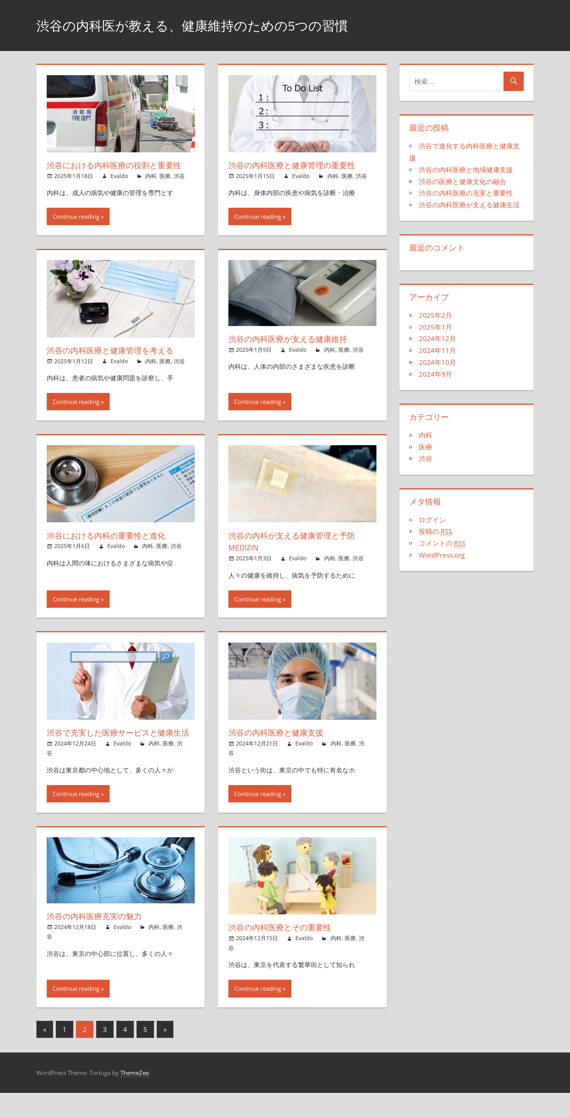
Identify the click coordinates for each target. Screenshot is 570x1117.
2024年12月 (437, 338)
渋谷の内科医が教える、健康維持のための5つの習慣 (206, 25)
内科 (150, 188)
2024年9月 (435, 374)
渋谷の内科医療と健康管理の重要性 (298, 165)
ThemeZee (134, 1097)
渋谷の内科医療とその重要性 (285, 951)
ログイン (432, 519)
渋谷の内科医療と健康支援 (281, 744)
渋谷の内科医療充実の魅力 (99, 940)
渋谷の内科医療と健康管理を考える (117, 362)
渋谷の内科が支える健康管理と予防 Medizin (299, 553)
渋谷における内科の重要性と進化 (113, 547)
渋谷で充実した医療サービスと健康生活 (118, 751)
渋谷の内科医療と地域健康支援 (466, 169)
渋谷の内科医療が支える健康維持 (294, 351)
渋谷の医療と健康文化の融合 (462, 181)
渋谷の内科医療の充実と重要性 (466, 192)
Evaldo (119, 188)
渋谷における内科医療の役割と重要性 (117, 171)
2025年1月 (435, 327)
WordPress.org (442, 554)
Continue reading (76, 229)
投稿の (435, 531)
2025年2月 (435, 315)
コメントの (442, 543)
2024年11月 (437, 350)
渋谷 (179, 188)
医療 (165, 188)
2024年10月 (437, 362)
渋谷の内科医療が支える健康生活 (469, 204)
